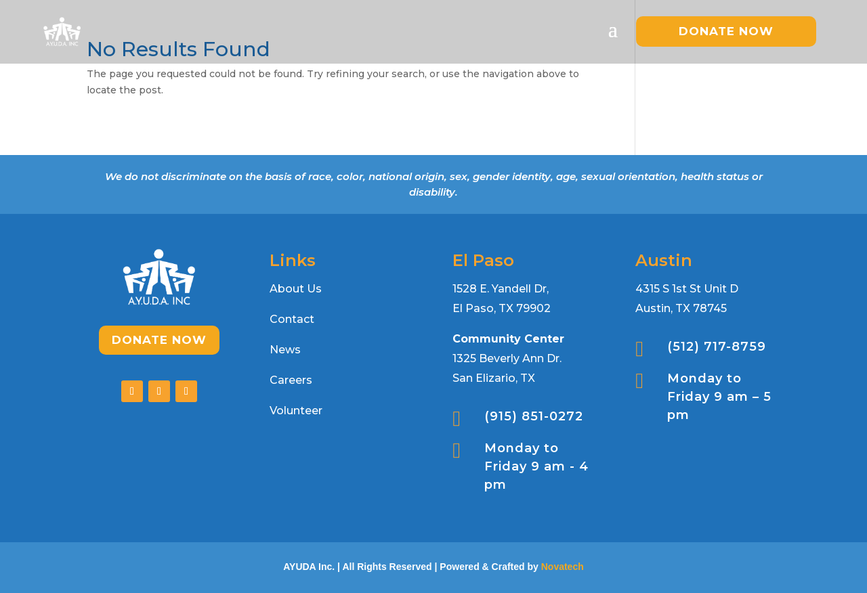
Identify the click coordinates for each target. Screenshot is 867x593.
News (285, 349)
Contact (292, 319)
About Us (296, 288)
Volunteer (296, 410)
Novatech (562, 566)
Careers (291, 380)
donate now (726, 31)
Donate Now (159, 340)
